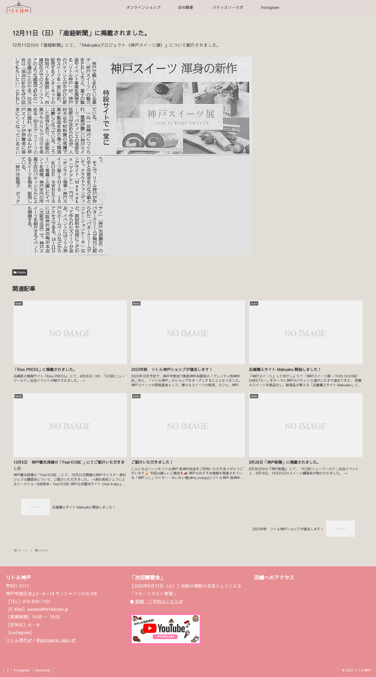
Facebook (42, 670)
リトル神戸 (18, 640)
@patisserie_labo (55, 640)
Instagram (22, 670)
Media (20, 272)
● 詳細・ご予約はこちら (156, 601)
